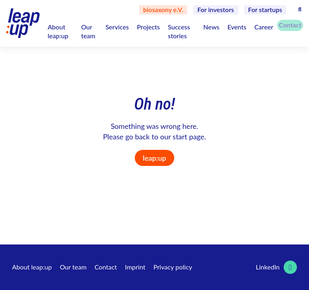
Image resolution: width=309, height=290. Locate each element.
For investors (215, 9)
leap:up (154, 157)
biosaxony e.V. (163, 9)
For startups (265, 9)
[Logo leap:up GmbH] (22, 23)
